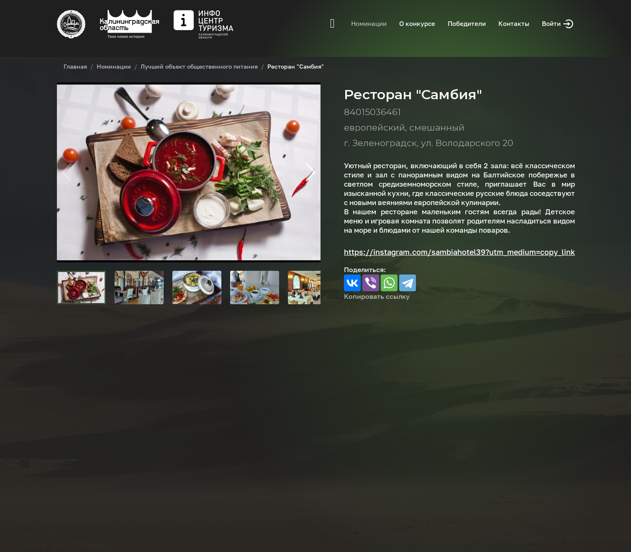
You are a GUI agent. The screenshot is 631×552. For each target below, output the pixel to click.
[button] (310, 172)
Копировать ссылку (377, 296)
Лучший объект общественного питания (199, 66)
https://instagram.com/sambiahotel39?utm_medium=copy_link (459, 252)
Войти (558, 24)
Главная (75, 66)
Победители (467, 23)
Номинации (369, 23)
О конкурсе (417, 23)
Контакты (513, 23)
